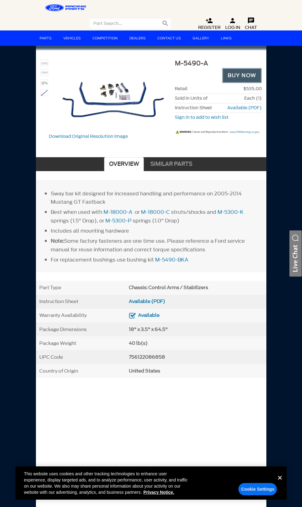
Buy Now (242, 75)
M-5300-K (231, 212)
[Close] (280, 482)
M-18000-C (155, 212)
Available (148, 315)
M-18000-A (118, 212)
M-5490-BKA (171, 259)
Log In (232, 24)
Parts (46, 38)
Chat (251, 24)
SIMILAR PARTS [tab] (171, 164)
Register (209, 24)
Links (226, 38)
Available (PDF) (244, 108)
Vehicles (72, 38)
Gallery (201, 38)
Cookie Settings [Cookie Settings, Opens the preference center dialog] (257, 489)
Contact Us (169, 38)
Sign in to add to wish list (202, 117)
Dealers (137, 38)
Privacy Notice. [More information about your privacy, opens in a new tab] (158, 492)
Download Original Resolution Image (88, 136)
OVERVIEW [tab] (124, 164)
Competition (105, 38)
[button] (295, 253)
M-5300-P (118, 220)
